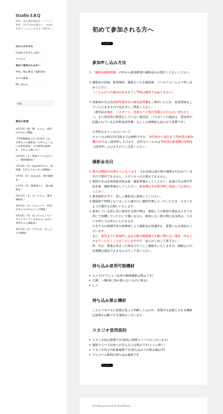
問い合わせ (22, 84)
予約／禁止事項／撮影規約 (30, 71)
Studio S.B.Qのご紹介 (28, 52)
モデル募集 (22, 78)
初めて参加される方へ (28, 65)
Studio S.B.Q (28, 15)
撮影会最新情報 (24, 46)
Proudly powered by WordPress (111, 405)
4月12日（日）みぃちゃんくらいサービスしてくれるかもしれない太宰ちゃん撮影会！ (34, 219)
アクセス (21, 59)
